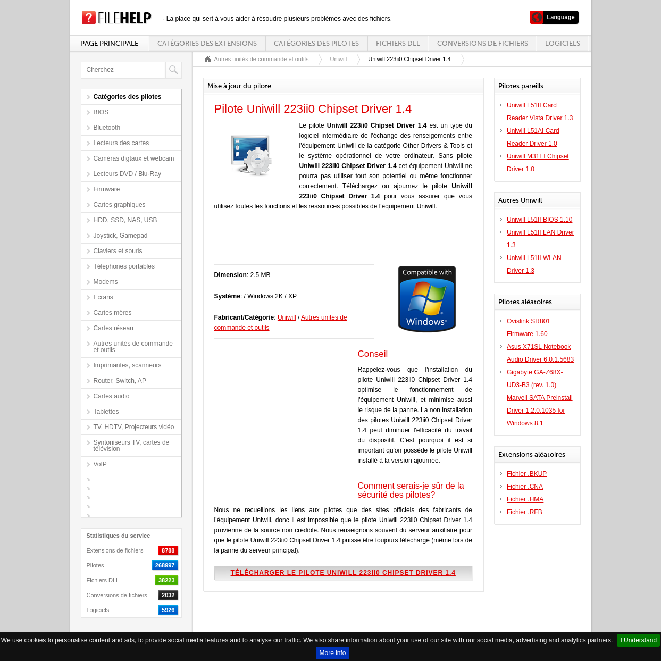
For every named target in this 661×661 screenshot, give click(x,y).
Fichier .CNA (525, 486)
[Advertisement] (338, 243)
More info (332, 653)
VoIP (100, 464)
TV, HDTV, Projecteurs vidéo (134, 427)
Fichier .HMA (525, 499)
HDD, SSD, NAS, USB (125, 220)
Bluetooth (107, 127)
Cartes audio (112, 396)
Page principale (109, 43)
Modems (106, 282)
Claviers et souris (118, 251)
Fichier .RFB (524, 512)
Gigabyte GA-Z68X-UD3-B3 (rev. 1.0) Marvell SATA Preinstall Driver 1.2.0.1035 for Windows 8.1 (540, 398)
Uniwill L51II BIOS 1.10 (539, 219)
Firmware (107, 189)
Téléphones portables (124, 266)
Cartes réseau (113, 328)
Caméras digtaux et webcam (134, 158)
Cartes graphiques (120, 204)
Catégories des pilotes (316, 43)
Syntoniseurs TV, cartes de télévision (132, 446)
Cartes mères (113, 312)
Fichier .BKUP (527, 474)
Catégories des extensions (207, 43)
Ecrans (103, 297)
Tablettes (106, 411)
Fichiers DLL (398, 43)
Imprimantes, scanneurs (128, 365)
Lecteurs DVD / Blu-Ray (127, 174)
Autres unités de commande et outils (133, 347)
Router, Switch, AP (120, 380)
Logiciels (562, 43)
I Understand (638, 640)
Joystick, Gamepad (121, 235)
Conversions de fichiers (482, 43)
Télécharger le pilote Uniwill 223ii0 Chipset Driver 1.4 (343, 572)
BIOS (101, 112)
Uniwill (338, 59)
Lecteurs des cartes (121, 143)
